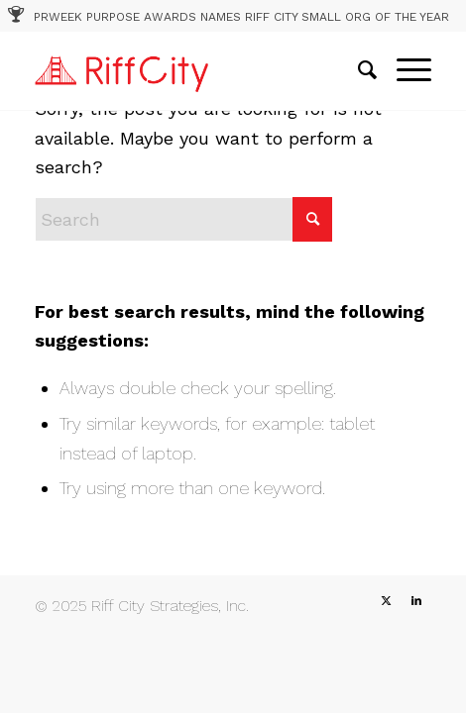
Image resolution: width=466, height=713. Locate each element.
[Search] (357, 70)
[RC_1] (193, 70)
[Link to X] (387, 601)
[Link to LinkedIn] (416, 601)
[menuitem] (357, 70)
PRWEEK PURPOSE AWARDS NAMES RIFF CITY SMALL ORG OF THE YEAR (241, 17)
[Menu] (404, 70)
